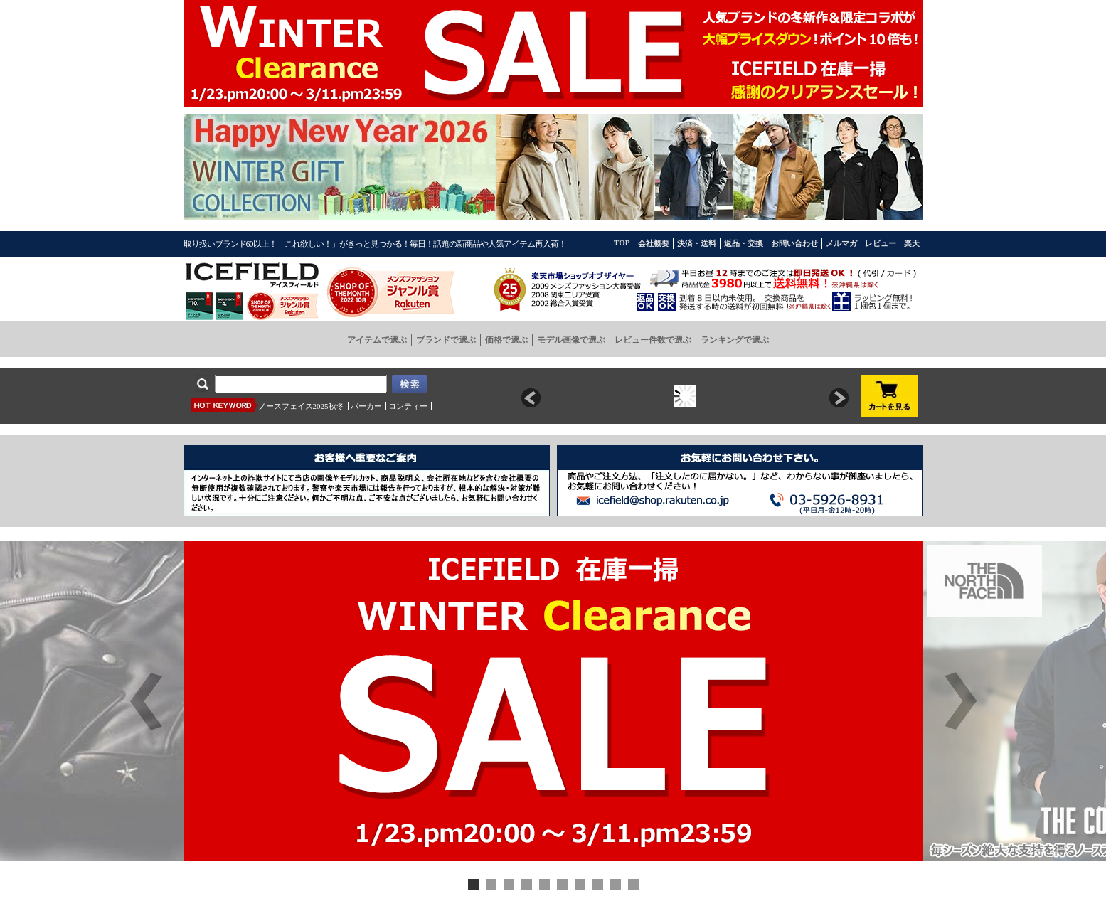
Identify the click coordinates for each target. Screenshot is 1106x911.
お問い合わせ (794, 243)
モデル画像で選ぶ (571, 340)
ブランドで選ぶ (446, 340)
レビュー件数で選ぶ (653, 340)
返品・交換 (743, 243)
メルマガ (841, 243)
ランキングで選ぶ (735, 340)
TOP (621, 242)
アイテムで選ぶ (377, 340)
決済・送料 (696, 243)
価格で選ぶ (506, 340)
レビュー (880, 243)
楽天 (912, 243)
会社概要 (653, 243)
